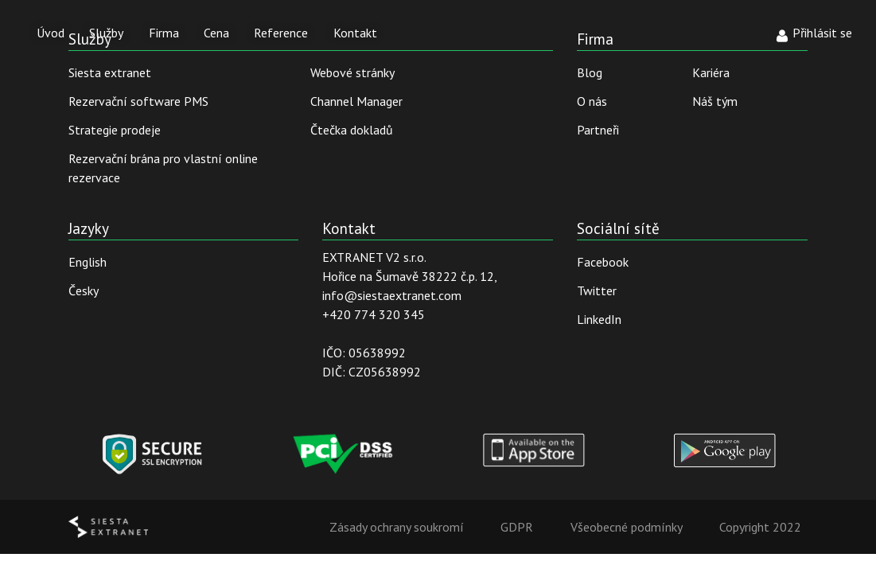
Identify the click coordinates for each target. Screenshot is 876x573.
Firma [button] (164, 33)
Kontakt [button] (355, 33)
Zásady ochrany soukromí (396, 527)
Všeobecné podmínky (626, 527)
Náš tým (715, 101)
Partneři (598, 130)
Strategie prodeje (114, 130)
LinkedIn (599, 319)
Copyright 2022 (760, 527)
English (87, 262)
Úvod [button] (50, 33)
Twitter (597, 290)
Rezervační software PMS (138, 101)
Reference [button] (281, 33)
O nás (592, 101)
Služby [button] (106, 33)
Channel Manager (356, 101)
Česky (83, 290)
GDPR (516, 527)
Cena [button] (216, 33)
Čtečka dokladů (351, 130)
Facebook (603, 262)
